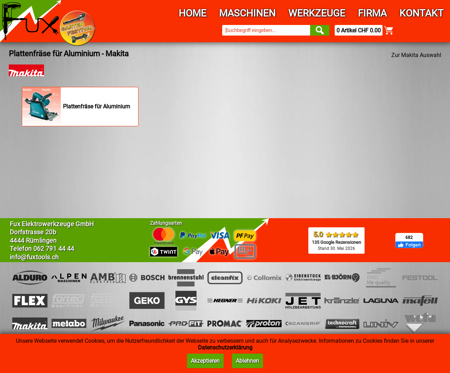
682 (409, 237)
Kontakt (421, 13)
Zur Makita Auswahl (416, 55)
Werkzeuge (316, 13)
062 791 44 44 (54, 248)
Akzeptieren (205, 361)
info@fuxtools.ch (34, 257)
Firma (372, 13)
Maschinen (247, 13)
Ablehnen (247, 361)
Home (192, 13)
